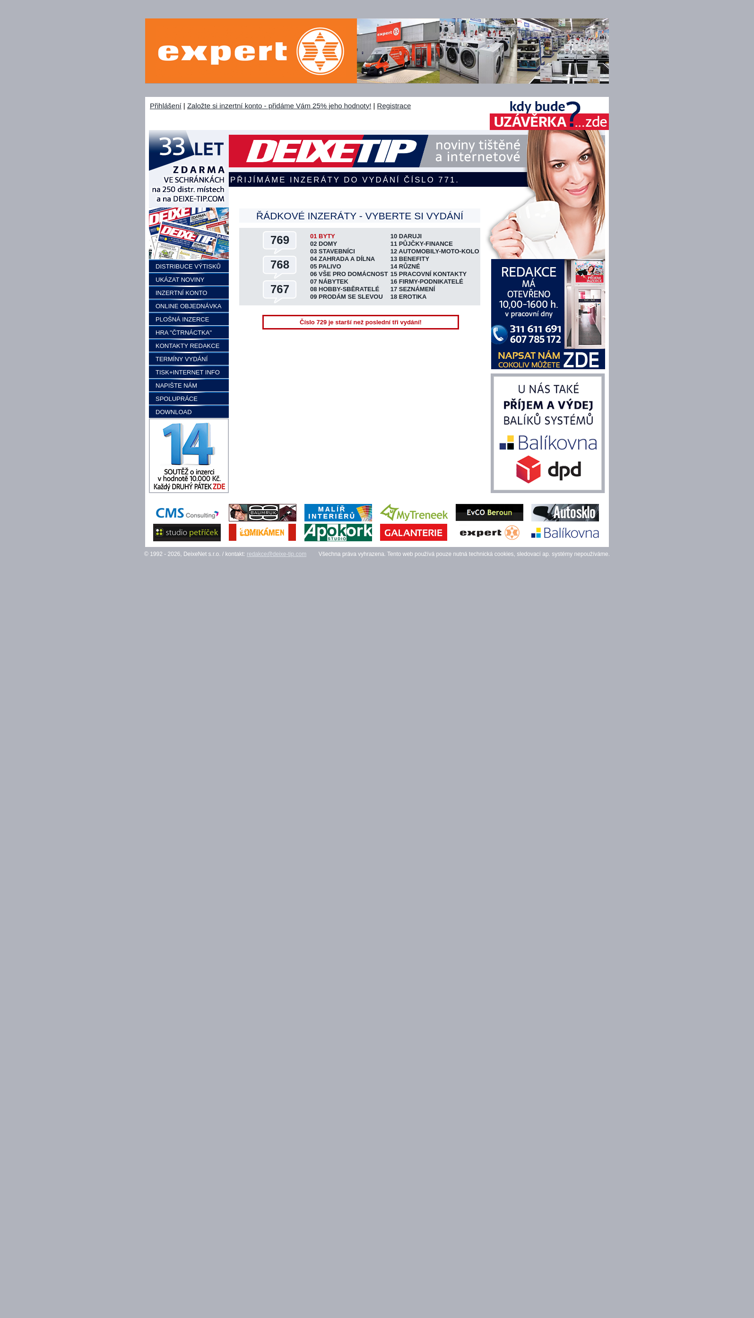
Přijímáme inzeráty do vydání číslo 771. (344, 179)
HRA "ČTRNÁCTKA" (184, 332)
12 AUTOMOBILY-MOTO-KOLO (434, 251)
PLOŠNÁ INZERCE (182, 319)
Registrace (394, 106)
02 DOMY (323, 243)
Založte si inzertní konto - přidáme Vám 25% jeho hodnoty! (279, 106)
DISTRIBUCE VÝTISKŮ (188, 266)
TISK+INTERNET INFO (188, 372)
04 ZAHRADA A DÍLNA (342, 258)
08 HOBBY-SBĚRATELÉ (344, 289)
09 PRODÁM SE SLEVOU (346, 296)
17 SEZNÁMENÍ (412, 289)
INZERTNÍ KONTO (181, 292)
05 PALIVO (325, 266)
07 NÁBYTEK (329, 281)
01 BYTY (322, 236)
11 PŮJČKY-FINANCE (421, 243)
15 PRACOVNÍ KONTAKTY (428, 273)
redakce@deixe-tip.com (276, 554)
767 (279, 289)
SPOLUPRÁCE (177, 398)
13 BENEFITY (409, 258)
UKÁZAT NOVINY (180, 279)
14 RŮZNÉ (405, 266)
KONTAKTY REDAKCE (187, 345)
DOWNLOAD (174, 412)
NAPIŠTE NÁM (176, 385)
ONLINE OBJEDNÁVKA (188, 306)
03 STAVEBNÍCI (332, 251)
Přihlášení (166, 106)
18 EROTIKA (408, 296)
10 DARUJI (406, 236)
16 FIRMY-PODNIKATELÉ (426, 281)
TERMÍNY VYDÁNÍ (182, 359)
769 (279, 240)
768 (279, 264)
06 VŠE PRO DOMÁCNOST (349, 273)
